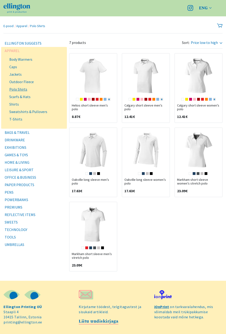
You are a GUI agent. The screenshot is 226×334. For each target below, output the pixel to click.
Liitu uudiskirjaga (98, 321)
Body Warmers (20, 59)
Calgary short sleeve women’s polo (198, 107)
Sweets (11, 222)
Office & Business (20, 177)
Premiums (13, 207)
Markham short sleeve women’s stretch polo (192, 181)
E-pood (8, 26)
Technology (16, 229)
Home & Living (17, 162)
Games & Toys (16, 155)
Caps (13, 66)
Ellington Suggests (23, 43)
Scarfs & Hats (20, 96)
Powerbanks (16, 199)
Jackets (15, 74)
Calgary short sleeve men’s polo (143, 107)
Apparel (21, 26)
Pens (9, 192)
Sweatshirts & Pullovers (28, 111)
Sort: (186, 42)
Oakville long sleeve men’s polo (90, 181)
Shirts (14, 104)
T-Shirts (15, 119)
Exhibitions (15, 147)
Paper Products (19, 184)
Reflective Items (20, 214)
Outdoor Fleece (21, 81)
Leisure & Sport (19, 169)
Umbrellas (14, 244)
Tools (10, 237)
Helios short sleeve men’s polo (90, 107)
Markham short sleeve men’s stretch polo (92, 256)
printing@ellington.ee (22, 322)
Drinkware (15, 140)
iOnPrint (161, 306)
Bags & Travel (17, 132)
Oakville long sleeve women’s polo (145, 181)
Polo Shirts (37, 26)
